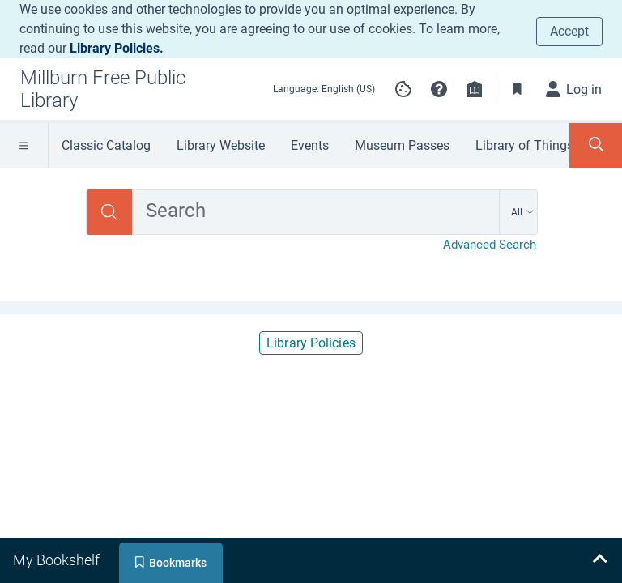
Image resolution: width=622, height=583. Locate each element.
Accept (569, 31)
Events (310, 145)
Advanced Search (489, 244)
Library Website (221, 145)
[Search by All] (523, 212)
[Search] (109, 212)
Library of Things (524, 145)
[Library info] (474, 89)
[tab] (58, 560)
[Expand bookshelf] (599, 560)
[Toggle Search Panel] (595, 145)
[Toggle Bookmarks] (517, 89)
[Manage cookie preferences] (403, 89)
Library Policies (311, 343)
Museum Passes (402, 145)
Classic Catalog (106, 145)
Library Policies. (117, 48)
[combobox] (315, 212)
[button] (439, 89)
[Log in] (574, 89)
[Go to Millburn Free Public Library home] (133, 89)
